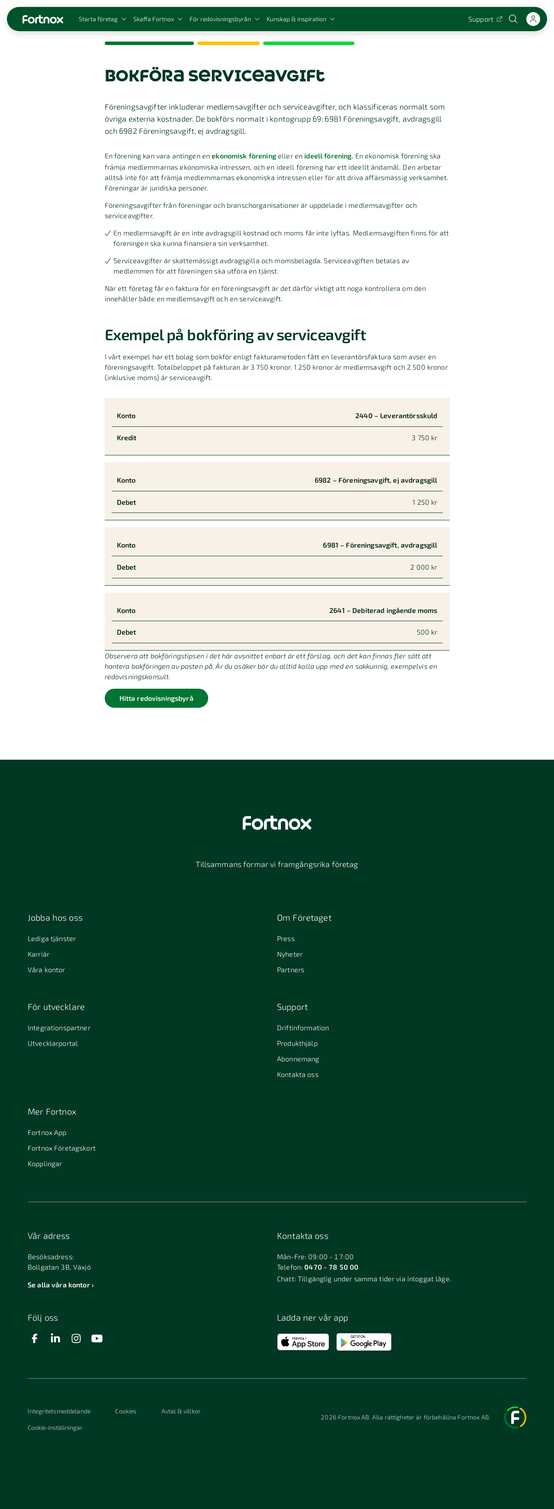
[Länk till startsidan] (43, 19)
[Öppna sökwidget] (514, 19)
